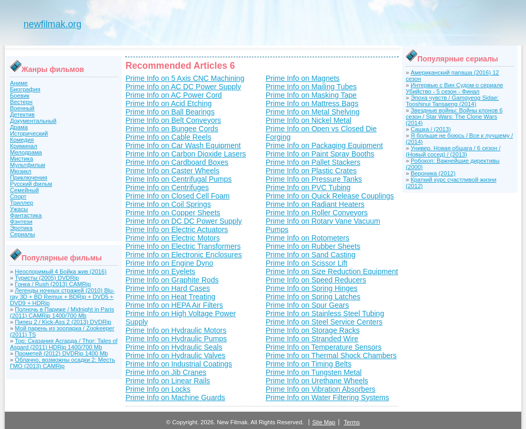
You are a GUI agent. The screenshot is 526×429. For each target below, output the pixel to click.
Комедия (22, 140)
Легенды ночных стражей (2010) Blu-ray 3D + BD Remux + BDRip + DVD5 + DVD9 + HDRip (62, 296)
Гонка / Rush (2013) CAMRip (53, 284)
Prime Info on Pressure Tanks (314, 179)
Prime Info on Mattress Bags (312, 103)
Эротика (21, 228)
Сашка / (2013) (430, 129)
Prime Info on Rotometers (308, 238)
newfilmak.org (52, 24)
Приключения (28, 177)
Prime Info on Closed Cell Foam (177, 196)
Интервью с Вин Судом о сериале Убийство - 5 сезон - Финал (454, 88)
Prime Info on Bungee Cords (171, 128)
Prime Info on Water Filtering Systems (327, 397)
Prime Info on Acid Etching (168, 103)
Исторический (29, 133)
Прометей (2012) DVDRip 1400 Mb (61, 353)
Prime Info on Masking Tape (311, 95)
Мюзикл (20, 171)
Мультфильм (27, 165)
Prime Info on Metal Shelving (313, 112)
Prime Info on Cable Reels (168, 137)
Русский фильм (31, 184)
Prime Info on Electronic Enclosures (183, 254)
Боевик (19, 95)
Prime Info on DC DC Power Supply (183, 221)
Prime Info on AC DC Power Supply (183, 86)
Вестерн (21, 102)
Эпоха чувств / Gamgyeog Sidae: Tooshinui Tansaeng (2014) (452, 101)
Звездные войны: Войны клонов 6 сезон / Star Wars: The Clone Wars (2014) (454, 116)
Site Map (323, 422)
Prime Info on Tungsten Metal (314, 372)
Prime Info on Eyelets (160, 271)
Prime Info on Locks (158, 389)
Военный (22, 108)
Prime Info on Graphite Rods (171, 280)
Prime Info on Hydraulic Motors (175, 330)
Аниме (19, 83)
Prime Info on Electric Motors (172, 238)
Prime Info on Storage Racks (313, 330)
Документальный (33, 121)
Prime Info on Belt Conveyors (173, 120)
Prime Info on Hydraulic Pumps (176, 338)
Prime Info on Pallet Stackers (313, 162)
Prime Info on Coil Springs (168, 204)
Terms (352, 422)
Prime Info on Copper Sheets (172, 212)
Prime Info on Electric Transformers (182, 246)
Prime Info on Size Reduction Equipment (332, 271)
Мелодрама (26, 152)
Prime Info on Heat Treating (170, 296)
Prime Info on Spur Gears (307, 305)
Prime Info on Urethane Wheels (317, 380)
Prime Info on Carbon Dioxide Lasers (185, 154)
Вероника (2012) (433, 173)
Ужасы (19, 209)
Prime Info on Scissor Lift (307, 263)
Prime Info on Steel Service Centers (324, 322)
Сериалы (22, 234)
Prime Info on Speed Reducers (316, 280)
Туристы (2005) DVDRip (47, 278)
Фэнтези (21, 221)
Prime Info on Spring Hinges (311, 288)
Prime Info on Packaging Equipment (324, 145)
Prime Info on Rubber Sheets (313, 246)
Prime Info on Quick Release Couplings (330, 196)
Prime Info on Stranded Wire (312, 338)
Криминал (23, 146)
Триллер (21, 203)
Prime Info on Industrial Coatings (178, 364)
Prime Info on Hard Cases (167, 288)
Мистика (21, 158)
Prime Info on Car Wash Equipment (183, 145)
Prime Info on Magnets (303, 78)
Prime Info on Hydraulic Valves (175, 355)
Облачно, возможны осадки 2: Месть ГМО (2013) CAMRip (62, 363)
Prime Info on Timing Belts (308, 364)
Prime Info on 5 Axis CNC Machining (184, 78)
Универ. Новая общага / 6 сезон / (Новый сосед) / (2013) (453, 151)
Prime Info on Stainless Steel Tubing (325, 313)
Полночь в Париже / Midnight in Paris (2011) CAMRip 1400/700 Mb (62, 312)
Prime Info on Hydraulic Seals (173, 347)
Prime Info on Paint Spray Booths (320, 154)
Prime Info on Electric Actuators (176, 229)
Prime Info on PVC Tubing (308, 187)
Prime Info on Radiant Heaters (315, 204)
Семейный (24, 190)
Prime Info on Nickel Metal (308, 120)
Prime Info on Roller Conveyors (317, 212)
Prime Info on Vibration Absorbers (320, 389)
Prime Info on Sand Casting (310, 254)
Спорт (18, 196)
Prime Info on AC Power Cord (173, 95)
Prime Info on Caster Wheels (172, 170)
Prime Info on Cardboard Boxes (176, 162)
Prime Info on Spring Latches (313, 296)
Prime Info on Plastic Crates (311, 170)
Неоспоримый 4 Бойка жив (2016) (61, 271)
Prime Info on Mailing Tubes (311, 86)
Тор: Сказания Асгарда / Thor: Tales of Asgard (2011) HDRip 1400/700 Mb (64, 344)
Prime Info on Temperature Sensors (324, 347)
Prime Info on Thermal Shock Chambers (331, 355)
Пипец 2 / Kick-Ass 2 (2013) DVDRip (63, 322)
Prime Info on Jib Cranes (165, 372)
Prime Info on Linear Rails (167, 380)
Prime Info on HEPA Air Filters (174, 305)
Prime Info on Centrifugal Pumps (178, 179)
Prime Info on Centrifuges (167, 187)
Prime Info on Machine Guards (175, 397)
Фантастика (25, 215)
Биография (25, 89)
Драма (19, 127)
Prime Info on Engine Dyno (169, 263)
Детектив (22, 114)
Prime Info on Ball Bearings (170, 112)
